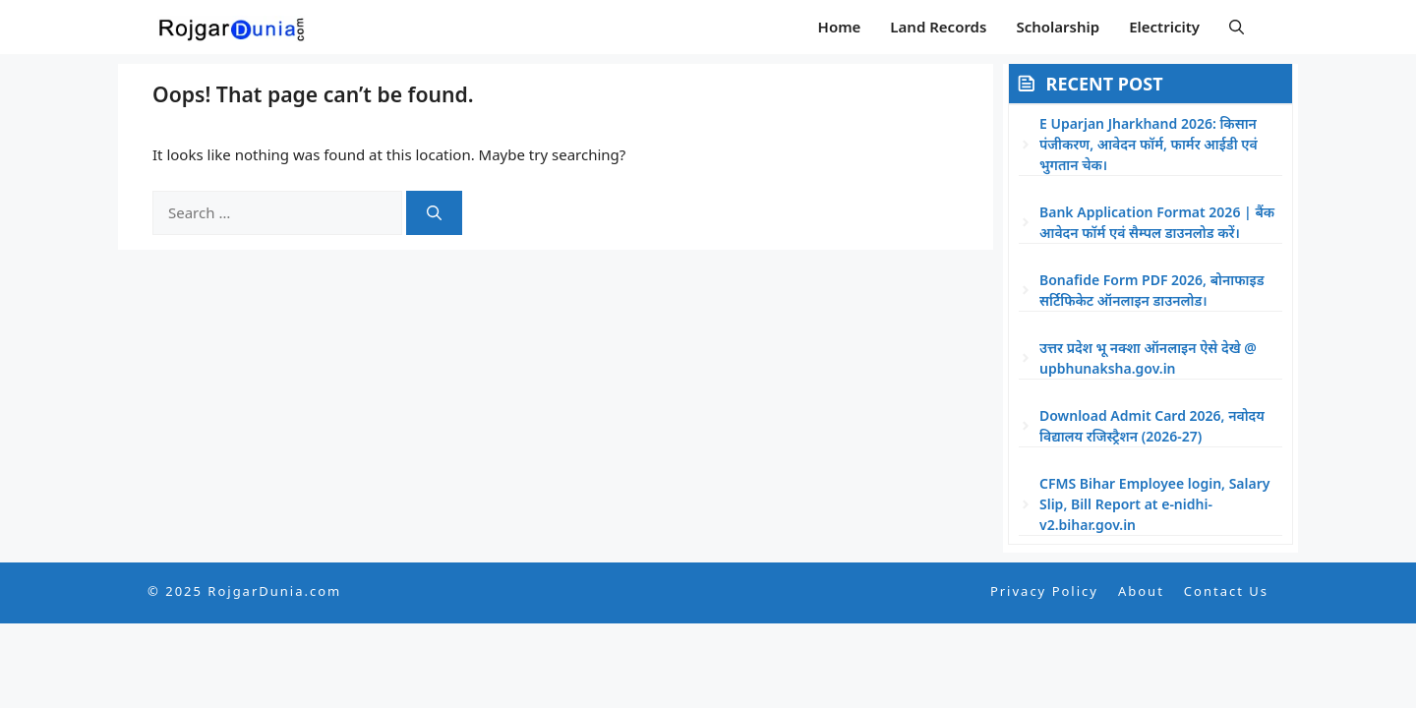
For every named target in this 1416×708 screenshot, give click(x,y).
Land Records (938, 26)
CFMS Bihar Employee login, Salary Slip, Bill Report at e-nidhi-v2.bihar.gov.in (1154, 504)
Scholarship (1057, 26)
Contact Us (1226, 591)
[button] (1236, 27)
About (1141, 591)
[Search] (434, 213)
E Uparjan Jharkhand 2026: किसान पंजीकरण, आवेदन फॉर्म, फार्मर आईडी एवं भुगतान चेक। (1148, 144)
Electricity (1164, 26)
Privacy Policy (1044, 591)
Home (839, 26)
